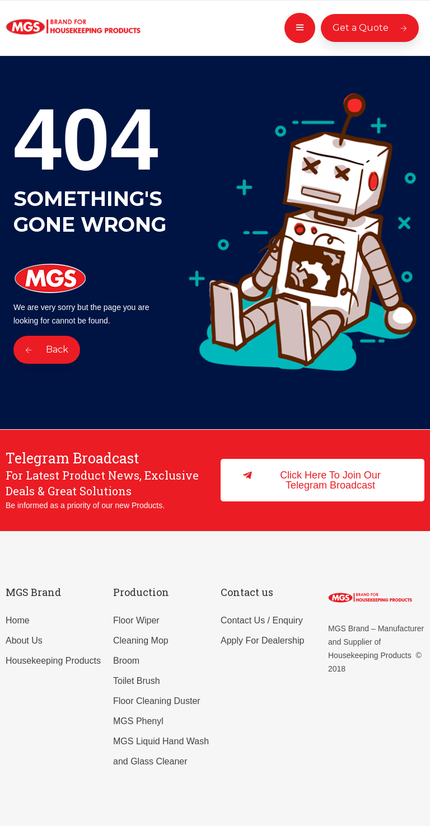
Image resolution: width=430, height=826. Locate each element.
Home (18, 620)
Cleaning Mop (141, 640)
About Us (24, 640)
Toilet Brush (136, 681)
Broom (126, 660)
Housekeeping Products (53, 660)
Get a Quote (370, 27)
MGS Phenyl (138, 721)
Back (46, 349)
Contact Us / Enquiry (262, 620)
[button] (322, 480)
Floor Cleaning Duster (156, 701)
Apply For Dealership (262, 640)
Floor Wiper (136, 620)
